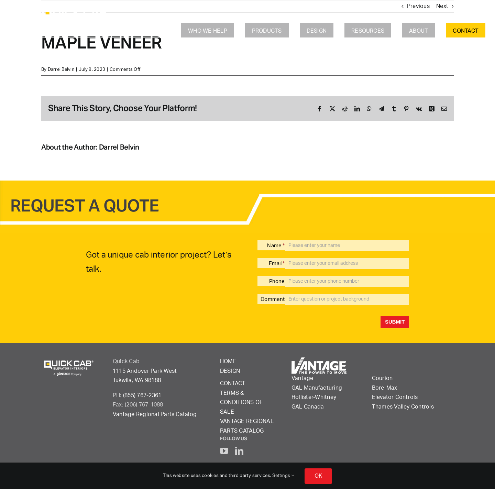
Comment (273, 299)
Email (277, 263)
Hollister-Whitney (314, 397)
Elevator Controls (395, 397)
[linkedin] (239, 451)
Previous (418, 6)
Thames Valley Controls (403, 407)
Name (276, 245)
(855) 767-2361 (142, 395)
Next (442, 6)
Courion (382, 378)
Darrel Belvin (61, 69)
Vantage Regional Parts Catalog (155, 414)
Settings (283, 476)
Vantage (303, 378)
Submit (395, 322)
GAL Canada (308, 407)
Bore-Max (384, 388)
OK (318, 476)
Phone (277, 281)
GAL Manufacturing (317, 388)
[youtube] (224, 451)
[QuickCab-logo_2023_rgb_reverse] (76, 9)
